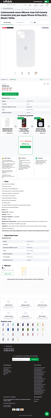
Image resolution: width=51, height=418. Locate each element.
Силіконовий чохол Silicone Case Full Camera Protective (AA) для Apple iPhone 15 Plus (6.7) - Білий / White (7, 131)
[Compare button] (48, 83)
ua (45, 1)
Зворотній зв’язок (6, 370)
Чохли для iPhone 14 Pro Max (39, 384)
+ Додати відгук (7, 273)
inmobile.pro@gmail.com (9, 403)
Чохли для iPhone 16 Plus (39, 374)
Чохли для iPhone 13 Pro (38, 391)
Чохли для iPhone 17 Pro (38, 369)
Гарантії (40, 158)
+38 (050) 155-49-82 (8, 349)
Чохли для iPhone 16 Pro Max (39, 371)
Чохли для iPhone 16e (38, 377)
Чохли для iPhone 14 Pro (39, 385)
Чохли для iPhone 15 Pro (38, 380)
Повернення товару (7, 371)
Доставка (7, 158)
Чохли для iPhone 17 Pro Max (39, 367)
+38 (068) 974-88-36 (8, 350)
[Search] (25, 5)
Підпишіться (34, 359)
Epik (15, 79)
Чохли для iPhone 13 (38, 394)
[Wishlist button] (45, 83)
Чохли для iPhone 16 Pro (38, 373)
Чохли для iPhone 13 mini (39, 392)
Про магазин (6, 369)
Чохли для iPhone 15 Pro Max (39, 378)
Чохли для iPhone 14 (38, 388)
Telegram (37, 399)
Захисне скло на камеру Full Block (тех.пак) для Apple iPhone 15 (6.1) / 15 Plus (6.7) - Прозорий (40, 131)
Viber (37, 401)
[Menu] (1, 1)
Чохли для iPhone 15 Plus (8, 8)
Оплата (23, 158)
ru (47, 1)
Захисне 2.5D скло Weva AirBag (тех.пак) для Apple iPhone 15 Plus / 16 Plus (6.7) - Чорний (24, 131)
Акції (4, 374)
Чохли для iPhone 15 (38, 382)
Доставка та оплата (7, 367)
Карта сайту (5, 373)
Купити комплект (25, 147)
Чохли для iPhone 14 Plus (39, 387)
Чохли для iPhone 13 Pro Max (39, 389)
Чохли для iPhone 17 (38, 370)
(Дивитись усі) (13, 98)
